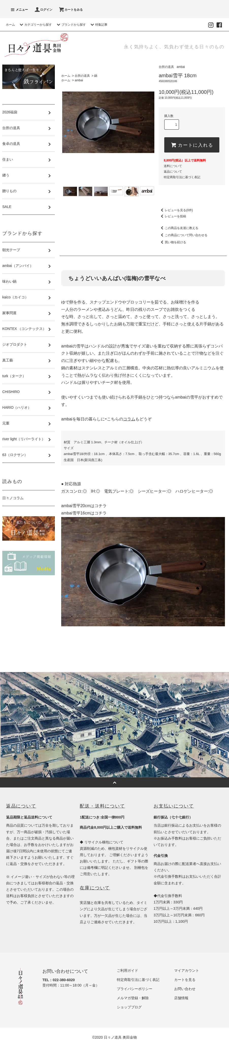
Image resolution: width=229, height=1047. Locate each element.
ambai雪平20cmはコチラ (84, 506)
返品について (173, 171)
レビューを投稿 (172, 216)
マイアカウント (186, 970)
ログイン (43, 9)
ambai (79, 80)
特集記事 (98, 24)
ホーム (10, 24)
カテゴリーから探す (35, 24)
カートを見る (184, 980)
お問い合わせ (184, 989)
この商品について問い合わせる (183, 235)
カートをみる (70, 9)
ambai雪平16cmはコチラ (84, 513)
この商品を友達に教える (178, 228)
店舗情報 (181, 998)
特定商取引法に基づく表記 (182, 177)
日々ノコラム (13, 498)
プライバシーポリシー (134, 989)
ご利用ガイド (127, 970)
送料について (173, 166)
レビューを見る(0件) (176, 210)
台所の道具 (82, 76)
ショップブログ (129, 1007)
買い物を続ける (172, 242)
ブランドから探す (70, 24)
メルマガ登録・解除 (133, 998)
